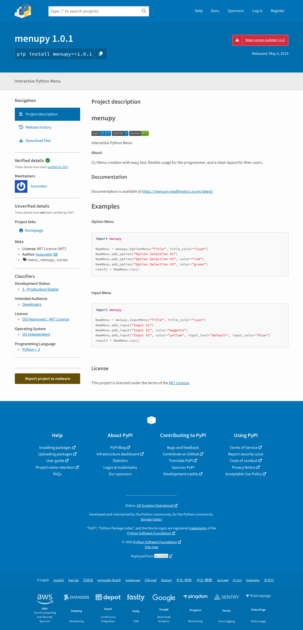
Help (199, 11)
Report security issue (245, 454)
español (59, 580)
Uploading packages (55, 454)
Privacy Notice (244, 467)
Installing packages (55, 447)
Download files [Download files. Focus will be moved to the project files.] (35, 140)
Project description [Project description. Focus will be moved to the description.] (38, 114)
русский (222, 580)
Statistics (120, 460)
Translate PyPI (181, 460)
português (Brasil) (109, 580)
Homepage (31, 230)
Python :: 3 (31, 349)
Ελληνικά (151, 580)
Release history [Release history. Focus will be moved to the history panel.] (35, 127)
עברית (237, 580)
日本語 (88, 580)
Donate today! (151, 519)
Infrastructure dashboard (117, 454)
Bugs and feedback (183, 447)
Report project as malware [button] (47, 378)
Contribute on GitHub (181, 454)
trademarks (198, 528)
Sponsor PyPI (183, 467)
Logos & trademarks (120, 467)
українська (132, 580)
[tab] (47, 114)
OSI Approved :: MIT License (45, 319)
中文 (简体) (184, 580)
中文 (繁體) (205, 580)
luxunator (44, 254)
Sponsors (236, 11)
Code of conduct (244, 460)
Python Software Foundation (149, 533)
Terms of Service (244, 447)
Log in (257, 11)
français (73, 580)
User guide (55, 460)
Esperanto (253, 580)
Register (278, 11)
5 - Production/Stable (40, 289)
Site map (151, 547)
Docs (215, 11)
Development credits (180, 474)
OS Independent (36, 334)
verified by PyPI (57, 167)
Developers (31, 304)
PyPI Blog (118, 447)
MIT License (179, 383)
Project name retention (55, 467)
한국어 (269, 580)
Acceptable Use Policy (243, 474)
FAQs (57, 474)
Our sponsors (120, 474)
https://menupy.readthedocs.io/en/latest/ (177, 191)
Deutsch (166, 580)
